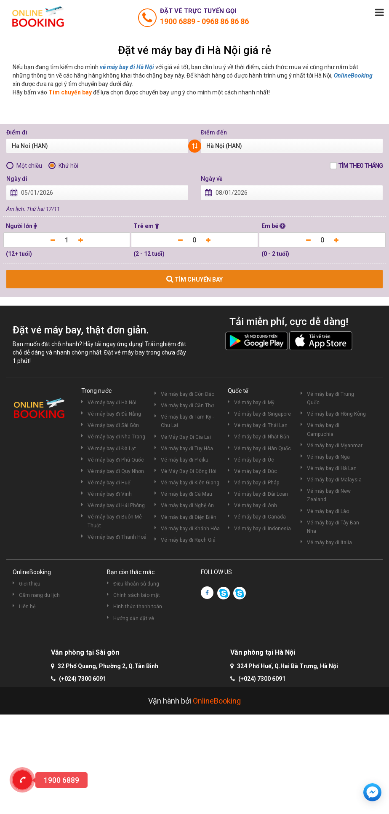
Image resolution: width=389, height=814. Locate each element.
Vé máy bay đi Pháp (256, 483)
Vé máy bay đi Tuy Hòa (187, 448)
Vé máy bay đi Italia (329, 542)
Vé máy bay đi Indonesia (262, 529)
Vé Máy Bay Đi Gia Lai (186, 437)
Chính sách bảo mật (136, 595)
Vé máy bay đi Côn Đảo (187, 394)
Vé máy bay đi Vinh (110, 494)
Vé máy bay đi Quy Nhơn (116, 471)
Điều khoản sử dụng (136, 584)
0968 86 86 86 (225, 21)
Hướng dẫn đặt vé (133, 618)
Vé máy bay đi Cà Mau (186, 494)
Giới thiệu (29, 584)
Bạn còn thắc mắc (131, 572)
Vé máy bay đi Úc (254, 460)
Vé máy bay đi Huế (109, 483)
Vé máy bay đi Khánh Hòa (190, 529)
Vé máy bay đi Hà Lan (332, 468)
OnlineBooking (353, 75)
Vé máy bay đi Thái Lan (261, 425)
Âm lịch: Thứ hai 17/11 (33, 209)
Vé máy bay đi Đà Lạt (112, 448)
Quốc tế (238, 390)
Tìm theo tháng (360, 165)
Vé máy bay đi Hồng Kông (336, 414)
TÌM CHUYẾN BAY (194, 279)
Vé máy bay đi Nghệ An (187, 505)
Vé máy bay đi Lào (328, 511)
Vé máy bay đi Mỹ (254, 403)
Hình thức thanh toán (137, 607)
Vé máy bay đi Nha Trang (116, 437)
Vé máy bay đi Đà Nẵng (114, 414)
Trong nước (96, 390)
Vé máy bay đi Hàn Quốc (262, 448)
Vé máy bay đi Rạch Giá (188, 540)
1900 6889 (178, 21)
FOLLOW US (216, 572)
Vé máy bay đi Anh (255, 505)
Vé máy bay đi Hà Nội (112, 403)
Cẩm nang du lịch (39, 595)
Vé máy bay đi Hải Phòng (116, 505)
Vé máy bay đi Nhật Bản (261, 437)
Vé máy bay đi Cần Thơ (187, 405)
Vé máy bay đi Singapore (262, 414)
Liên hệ (27, 607)
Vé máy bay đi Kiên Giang (190, 483)
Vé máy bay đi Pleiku (184, 460)
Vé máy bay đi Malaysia (334, 480)
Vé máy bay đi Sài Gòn (113, 425)
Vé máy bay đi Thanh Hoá (117, 537)
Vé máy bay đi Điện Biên (188, 517)
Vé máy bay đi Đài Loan (261, 494)
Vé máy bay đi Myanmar (334, 446)
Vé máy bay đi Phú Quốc (116, 460)
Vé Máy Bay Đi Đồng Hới (188, 471)
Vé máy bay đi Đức (255, 471)
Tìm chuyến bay (70, 92)
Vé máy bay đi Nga (328, 457)
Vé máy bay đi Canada (260, 517)
